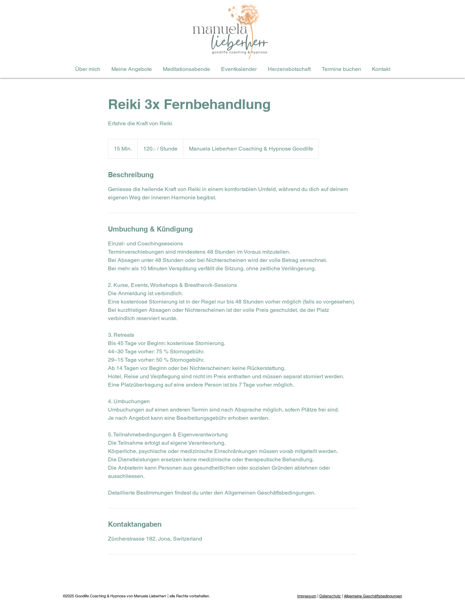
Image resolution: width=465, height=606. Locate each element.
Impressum (306, 596)
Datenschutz (330, 596)
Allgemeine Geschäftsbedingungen (373, 596)
